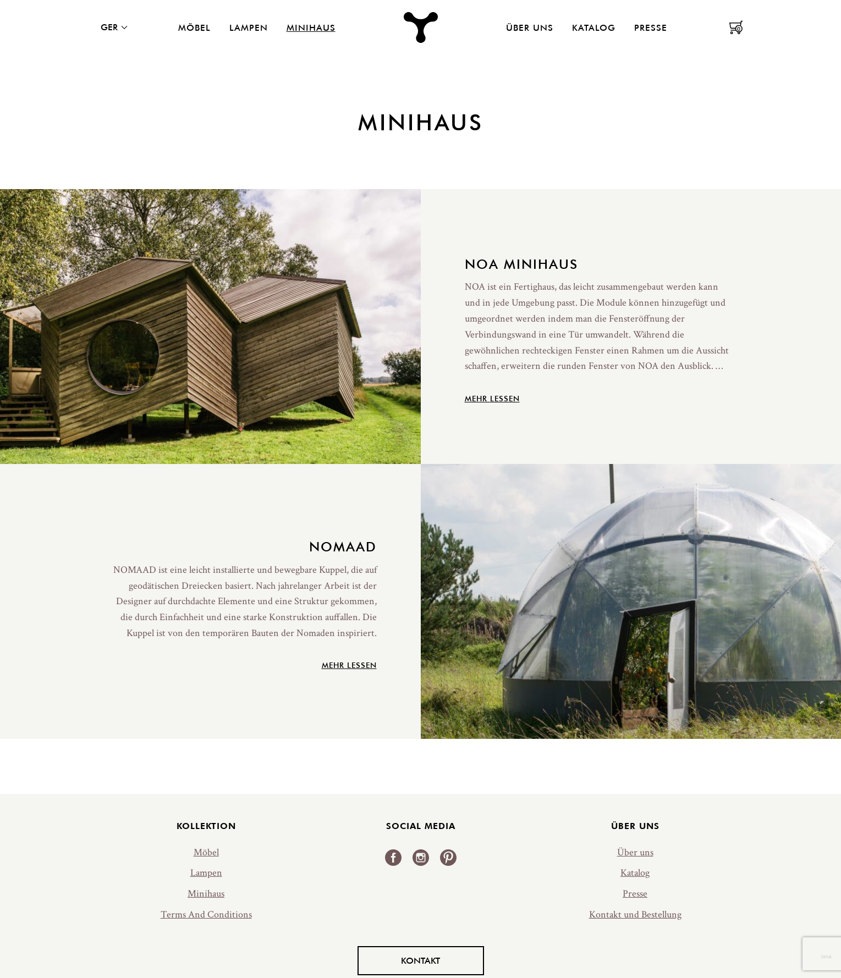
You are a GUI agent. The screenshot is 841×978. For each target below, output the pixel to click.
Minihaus (311, 27)
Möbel (194, 27)
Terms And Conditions (206, 914)
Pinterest (448, 857)
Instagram (421, 857)
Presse (650, 27)
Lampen (248, 27)
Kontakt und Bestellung (635, 914)
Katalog (593, 27)
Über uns (529, 27)
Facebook (393, 857)
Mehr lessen (492, 399)
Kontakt (420, 960)
